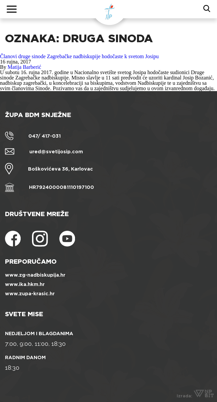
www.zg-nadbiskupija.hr (35, 275)
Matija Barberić (24, 67)
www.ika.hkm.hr (25, 284)
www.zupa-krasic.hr (30, 293)
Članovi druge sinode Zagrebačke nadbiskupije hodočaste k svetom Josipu (79, 56)
